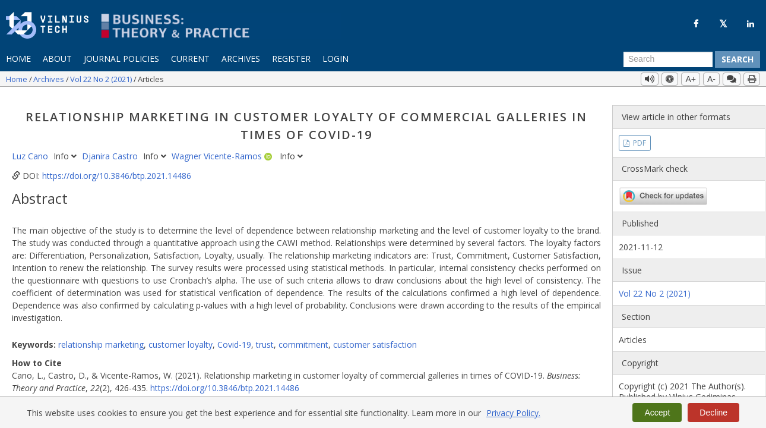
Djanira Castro (111, 149)
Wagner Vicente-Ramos (218, 149)
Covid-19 (234, 336)
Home (18, 58)
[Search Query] (668, 59)
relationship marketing (101, 336)
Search (737, 59)
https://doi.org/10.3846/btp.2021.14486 (116, 168)
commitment (303, 336)
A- (711, 79)
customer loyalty (180, 336)
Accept (657, 412)
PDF (638, 135)
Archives (240, 58)
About (57, 58)
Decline (713, 412)
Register (291, 58)
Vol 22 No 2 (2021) (102, 79)
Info (66, 149)
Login (335, 58)
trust (265, 336)
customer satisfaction (375, 336)
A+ (690, 79)
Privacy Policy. (513, 412)
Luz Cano (31, 149)
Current (190, 58)
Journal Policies (121, 58)
